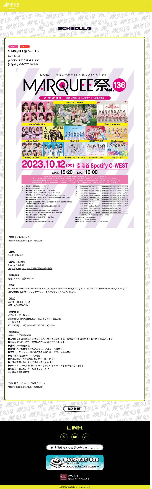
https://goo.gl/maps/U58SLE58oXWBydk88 (30, 268)
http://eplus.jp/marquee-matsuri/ (25, 240)
